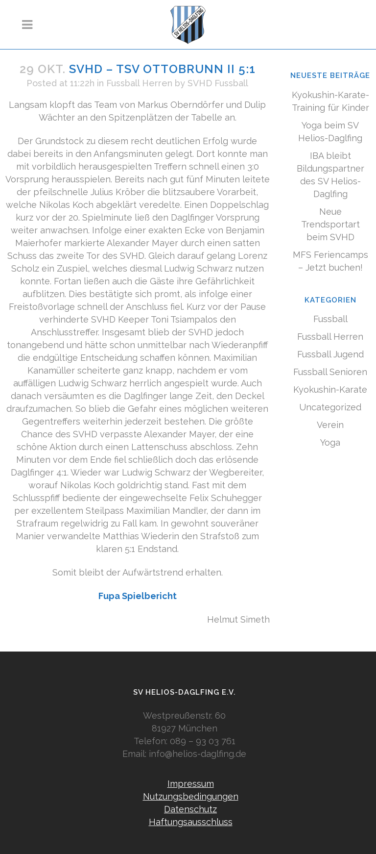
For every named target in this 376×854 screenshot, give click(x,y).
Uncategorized (330, 407)
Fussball (330, 319)
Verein (330, 425)
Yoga (330, 442)
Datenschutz (190, 809)
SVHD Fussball (218, 83)
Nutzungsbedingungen (190, 796)
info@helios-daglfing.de (197, 754)
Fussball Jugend (330, 354)
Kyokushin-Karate (330, 389)
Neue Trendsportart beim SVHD (330, 224)
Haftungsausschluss (191, 822)
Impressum (190, 784)
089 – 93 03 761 (202, 741)
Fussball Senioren (330, 372)
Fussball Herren (139, 83)
